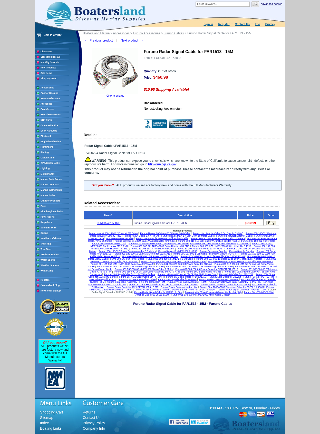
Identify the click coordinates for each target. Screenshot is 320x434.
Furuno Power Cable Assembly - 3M (178, 287)
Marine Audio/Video (51, 179)
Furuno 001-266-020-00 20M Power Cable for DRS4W (184, 264)
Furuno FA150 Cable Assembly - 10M (187, 282)
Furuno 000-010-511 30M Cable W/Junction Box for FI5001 (145, 241)
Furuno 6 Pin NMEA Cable (119, 238)
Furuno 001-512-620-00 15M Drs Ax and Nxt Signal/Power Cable (130, 266)
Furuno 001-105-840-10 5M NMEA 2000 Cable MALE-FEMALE (240, 261)
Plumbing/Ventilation (52, 211)
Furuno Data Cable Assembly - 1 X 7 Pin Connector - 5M (136, 282)
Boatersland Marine (96, 33)
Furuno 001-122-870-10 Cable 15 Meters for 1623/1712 (141, 254)
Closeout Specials (51, 57)
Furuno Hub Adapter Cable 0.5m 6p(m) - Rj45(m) (218, 233)
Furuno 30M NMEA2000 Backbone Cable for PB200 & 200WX (232, 287)
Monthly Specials (50, 62)
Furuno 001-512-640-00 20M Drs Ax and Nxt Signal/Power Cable (199, 266)
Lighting (45, 168)
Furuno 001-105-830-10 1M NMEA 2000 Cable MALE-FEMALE (173, 261)
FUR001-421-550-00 (108, 223)
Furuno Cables (174, 33)
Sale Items (46, 73)
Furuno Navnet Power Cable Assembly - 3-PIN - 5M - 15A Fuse (240, 282)
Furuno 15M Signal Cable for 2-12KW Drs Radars (129, 274)
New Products (48, 67)
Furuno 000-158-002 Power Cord (258, 241)
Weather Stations (50, 265)
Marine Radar (48, 195)
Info (257, 24)
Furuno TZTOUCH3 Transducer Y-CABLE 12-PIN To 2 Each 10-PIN (163, 284)
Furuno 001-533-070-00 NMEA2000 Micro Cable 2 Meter (200, 295)
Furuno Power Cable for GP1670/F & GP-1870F (225, 284)
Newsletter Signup (51, 290)
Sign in (208, 24)
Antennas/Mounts (50, 98)
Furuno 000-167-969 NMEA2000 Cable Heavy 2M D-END (219, 243)
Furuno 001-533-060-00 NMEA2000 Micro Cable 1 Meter (143, 269)
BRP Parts (46, 120)
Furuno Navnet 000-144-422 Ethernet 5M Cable (113, 233)
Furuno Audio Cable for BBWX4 (224, 277)
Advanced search (271, 3)
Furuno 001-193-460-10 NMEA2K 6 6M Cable (170, 259)
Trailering (46, 244)
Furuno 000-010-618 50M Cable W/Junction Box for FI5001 (208, 241)
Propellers (46, 222)
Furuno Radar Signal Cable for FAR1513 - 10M (242, 289)
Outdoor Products (50, 200)
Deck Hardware (49, 130)
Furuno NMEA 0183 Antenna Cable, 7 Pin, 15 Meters (218, 238)
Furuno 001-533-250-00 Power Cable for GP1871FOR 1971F (206, 269)
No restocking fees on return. (163, 108)
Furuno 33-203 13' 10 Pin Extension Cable (152, 248)
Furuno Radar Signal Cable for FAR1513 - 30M (158, 292)
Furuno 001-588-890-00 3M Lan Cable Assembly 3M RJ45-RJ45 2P (148, 271)
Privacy (270, 24)
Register (224, 24)
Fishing (45, 152)
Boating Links (51, 428)
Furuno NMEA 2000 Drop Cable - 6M (108, 284)
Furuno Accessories (146, 33)
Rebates (45, 280)
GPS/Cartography (50, 163)
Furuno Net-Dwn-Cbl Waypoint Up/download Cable (162, 238)
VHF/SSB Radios (50, 254)
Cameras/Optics (49, 125)
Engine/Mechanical (51, 141)
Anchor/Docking (50, 93)
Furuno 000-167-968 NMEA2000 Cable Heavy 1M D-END (158, 243)
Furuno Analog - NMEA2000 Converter (219, 279)
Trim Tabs (46, 249)
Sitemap (46, 418)
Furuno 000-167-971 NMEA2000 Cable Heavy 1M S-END (159, 246)
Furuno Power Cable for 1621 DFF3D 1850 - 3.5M (132, 287)
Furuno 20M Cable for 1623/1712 (236, 274)
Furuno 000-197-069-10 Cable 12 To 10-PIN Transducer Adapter (229, 259)
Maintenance (48, 174)
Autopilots (46, 104)
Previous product (98, 40)
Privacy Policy (94, 423)
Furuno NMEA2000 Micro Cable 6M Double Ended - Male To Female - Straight (175, 289)
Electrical (46, 136)
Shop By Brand (49, 78)
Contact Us (242, 24)
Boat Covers (47, 109)
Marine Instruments (51, 190)
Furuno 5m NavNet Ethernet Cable (234, 236)
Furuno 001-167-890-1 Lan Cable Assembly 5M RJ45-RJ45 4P (205, 254)
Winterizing (47, 270)
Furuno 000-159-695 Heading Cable (137, 279)
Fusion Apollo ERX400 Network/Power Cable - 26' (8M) (213, 292)
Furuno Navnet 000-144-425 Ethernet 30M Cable (165, 233)
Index (44, 423)
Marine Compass (50, 184)
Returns (89, 412)
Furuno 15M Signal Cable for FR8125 (177, 279)
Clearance (46, 51)
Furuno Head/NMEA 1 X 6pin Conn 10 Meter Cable (187, 236)
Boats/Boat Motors (51, 114)
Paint (43, 206)
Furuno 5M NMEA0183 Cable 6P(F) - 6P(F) (141, 277)
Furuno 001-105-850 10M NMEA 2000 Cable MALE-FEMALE (122, 264)
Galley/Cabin (48, 157)
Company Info (94, 428)
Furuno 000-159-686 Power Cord (109, 243)
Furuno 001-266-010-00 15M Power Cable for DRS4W (150, 256)
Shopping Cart (51, 412)
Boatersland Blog (50, 285)
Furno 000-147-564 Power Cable (127, 259)
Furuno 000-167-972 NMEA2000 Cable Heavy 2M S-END (221, 246)
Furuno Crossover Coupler (213, 251)
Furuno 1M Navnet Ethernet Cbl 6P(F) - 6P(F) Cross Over (187, 274)
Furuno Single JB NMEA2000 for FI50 (177, 251)
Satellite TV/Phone (51, 238)
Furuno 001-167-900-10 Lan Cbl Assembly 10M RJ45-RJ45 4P (213, 256)
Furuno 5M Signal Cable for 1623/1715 (186, 277)
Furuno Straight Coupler (241, 251)
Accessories (47, 87)
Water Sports (48, 260)
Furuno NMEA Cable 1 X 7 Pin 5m (141, 236)
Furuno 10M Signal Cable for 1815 (203, 271)
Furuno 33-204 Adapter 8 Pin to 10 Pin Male (199, 248)
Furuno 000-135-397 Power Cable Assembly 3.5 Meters (127, 251)
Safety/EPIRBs (48, 227)
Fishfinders (47, 147)
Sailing (44, 233)
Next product (132, 40)
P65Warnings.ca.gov (162, 164)
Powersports (48, 217)
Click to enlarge (115, 95)
